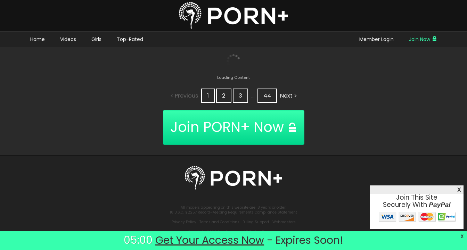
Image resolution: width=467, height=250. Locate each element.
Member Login (376, 39)
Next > (288, 96)
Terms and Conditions (219, 222)
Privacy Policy (184, 222)
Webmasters (284, 222)
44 (267, 96)
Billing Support (256, 222)
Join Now (423, 39)
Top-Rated (130, 39)
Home (37, 39)
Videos (68, 39)
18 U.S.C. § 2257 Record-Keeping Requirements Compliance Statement (233, 212)
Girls (96, 39)
